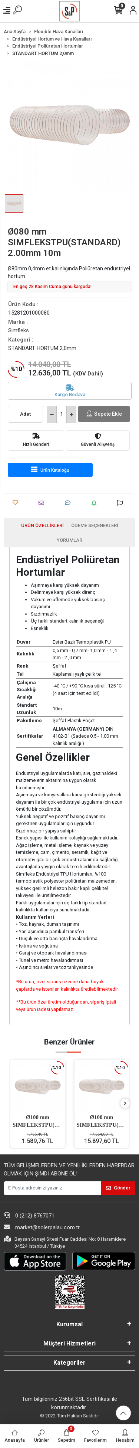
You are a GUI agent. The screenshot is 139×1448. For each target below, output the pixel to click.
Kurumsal (69, 1324)
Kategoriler (69, 1362)
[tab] (42, 525)
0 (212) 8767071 (29, 1215)
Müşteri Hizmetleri (69, 1343)
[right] (125, 1104)
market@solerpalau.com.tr (42, 1227)
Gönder (118, 1188)
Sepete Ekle (104, 414)
